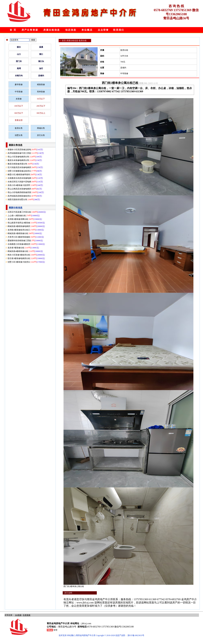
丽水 (19, 47)
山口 (19, 54)
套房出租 (83, 40)
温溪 (41, 47)
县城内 (41, 75)
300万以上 (41, 113)
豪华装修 (19, 84)
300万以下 (18, 113)
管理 (55, 630)
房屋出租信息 (51, 30)
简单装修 (41, 92)
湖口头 (41, 61)
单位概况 (87, 30)
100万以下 (18, 106)
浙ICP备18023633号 (135, 635)
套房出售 (19, 128)
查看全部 (19, 120)
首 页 (13, 30)
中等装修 (19, 92)
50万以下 (41, 99)
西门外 (19, 61)
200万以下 (41, 106)
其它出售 (41, 135)
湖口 (41, 54)
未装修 (19, 99)
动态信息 (70, 30)
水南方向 (19, 75)
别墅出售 (19, 135)
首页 (64, 40)
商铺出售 (41, 128)
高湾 (19, 68)
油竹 (41, 68)
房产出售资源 (30, 30)
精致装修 (41, 84)
